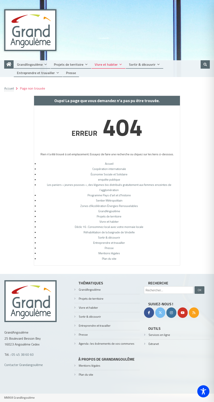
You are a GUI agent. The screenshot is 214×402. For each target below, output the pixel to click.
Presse (71, 72)
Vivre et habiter (108, 64)
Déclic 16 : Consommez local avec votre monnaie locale (109, 227)
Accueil (109, 163)
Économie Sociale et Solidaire (109, 174)
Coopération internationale (109, 169)
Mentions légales (109, 253)
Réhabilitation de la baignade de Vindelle (109, 232)
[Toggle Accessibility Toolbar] (203, 391)
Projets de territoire (71, 64)
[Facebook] (149, 312)
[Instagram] (171, 312)
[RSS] (194, 312)
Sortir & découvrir (144, 64)
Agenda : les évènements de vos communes (106, 343)
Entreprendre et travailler (38, 73)
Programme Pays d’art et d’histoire (109, 195)
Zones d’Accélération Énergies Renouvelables (109, 206)
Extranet (154, 344)
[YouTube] (183, 312)
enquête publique (109, 179)
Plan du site (109, 258)
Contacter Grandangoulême (23, 364)
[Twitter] (160, 312)
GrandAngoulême (32, 64)
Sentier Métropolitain (109, 200)
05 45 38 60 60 (22, 354)
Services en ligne (159, 335)
